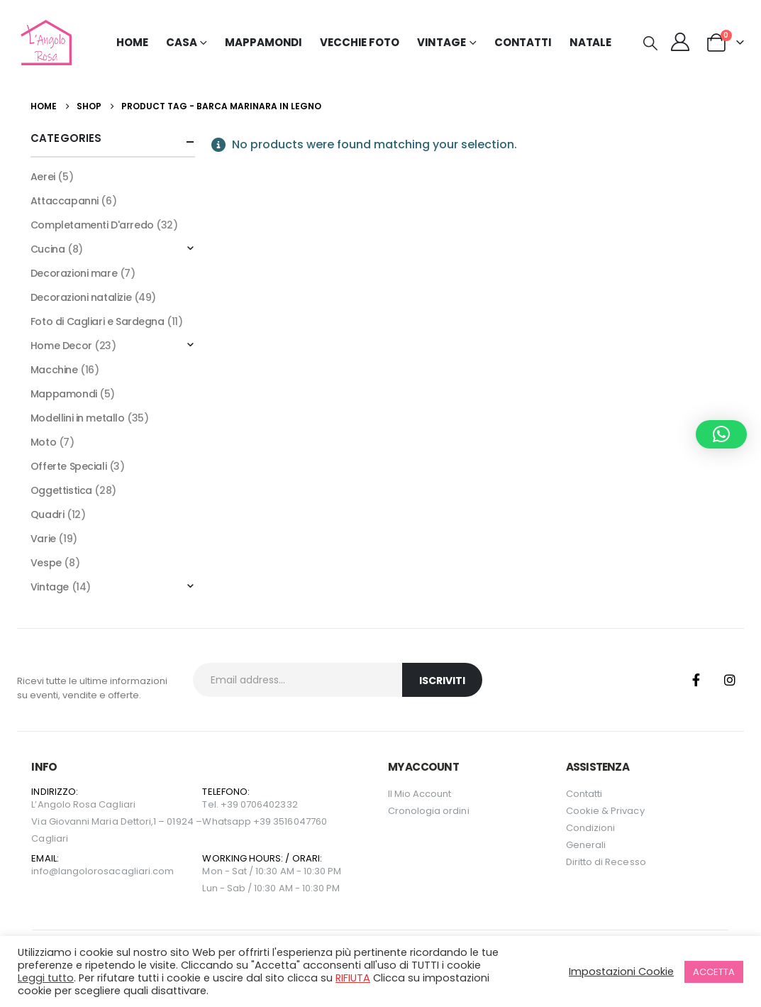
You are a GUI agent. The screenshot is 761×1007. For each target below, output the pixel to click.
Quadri (47, 514)
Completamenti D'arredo (92, 225)
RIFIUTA (352, 978)
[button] (650, 43)
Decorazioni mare (73, 273)
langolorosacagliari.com (116, 871)
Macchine (54, 370)
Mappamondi (263, 42)
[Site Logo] (44, 42)
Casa (181, 42)
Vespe (46, 563)
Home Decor (61, 346)
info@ (44, 871)
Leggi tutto (46, 978)
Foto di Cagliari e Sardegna (97, 321)
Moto (43, 442)
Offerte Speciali (68, 466)
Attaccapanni (64, 201)
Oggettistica (61, 490)
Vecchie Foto (359, 42)
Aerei (42, 177)
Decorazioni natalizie (80, 297)
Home (132, 42)
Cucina (47, 249)
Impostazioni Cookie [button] (621, 971)
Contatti (523, 42)
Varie (43, 539)
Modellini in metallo (77, 418)
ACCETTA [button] (714, 972)
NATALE (590, 42)
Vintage (49, 587)
